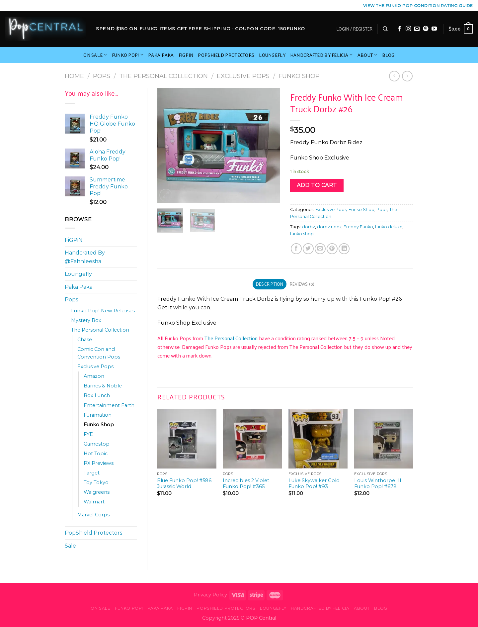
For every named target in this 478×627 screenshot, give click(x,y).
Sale (70, 546)
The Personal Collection (163, 76)
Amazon (94, 376)
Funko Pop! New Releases (103, 311)
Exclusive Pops (243, 76)
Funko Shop (299, 76)
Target (92, 473)
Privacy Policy (210, 595)
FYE (88, 434)
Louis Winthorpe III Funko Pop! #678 (377, 483)
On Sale (95, 55)
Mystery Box (86, 320)
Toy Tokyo (96, 482)
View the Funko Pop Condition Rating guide (418, 5)
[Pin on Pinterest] (332, 248)
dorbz (308, 226)
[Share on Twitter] (308, 248)
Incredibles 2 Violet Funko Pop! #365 (246, 483)
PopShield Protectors (226, 55)
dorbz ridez (329, 226)
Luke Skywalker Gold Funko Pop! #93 (314, 483)
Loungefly (272, 55)
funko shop (302, 233)
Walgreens (97, 492)
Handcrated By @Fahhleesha (85, 257)
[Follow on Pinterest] (425, 29)
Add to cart (317, 185)
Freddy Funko (358, 226)
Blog (388, 55)
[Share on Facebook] (296, 248)
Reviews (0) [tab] (302, 284)
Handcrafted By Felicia (321, 55)
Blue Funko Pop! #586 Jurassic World (184, 483)
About (367, 55)
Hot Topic (96, 454)
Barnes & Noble (103, 386)
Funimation (98, 415)
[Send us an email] (417, 29)
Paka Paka (161, 55)
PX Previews (99, 463)
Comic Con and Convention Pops (98, 353)
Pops (101, 76)
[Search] (385, 29)
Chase (84, 340)
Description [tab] (269, 284)
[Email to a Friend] (320, 248)
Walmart (94, 502)
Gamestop (97, 444)
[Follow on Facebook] (399, 29)
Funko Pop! (127, 55)
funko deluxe (388, 226)
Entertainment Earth (109, 405)
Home (74, 76)
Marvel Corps (93, 515)
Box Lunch (97, 395)
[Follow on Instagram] (408, 29)
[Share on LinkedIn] (344, 248)
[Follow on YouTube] (434, 29)
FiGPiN (186, 55)
